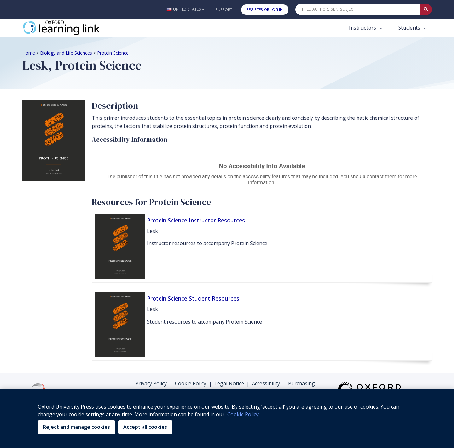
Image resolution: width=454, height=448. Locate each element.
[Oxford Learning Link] (69, 28)
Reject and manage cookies (76, 426)
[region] (227, 418)
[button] (185, 9)
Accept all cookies (145, 426)
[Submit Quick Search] (426, 9)
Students (410, 27)
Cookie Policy (190, 383)
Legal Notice (229, 383)
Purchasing (301, 383)
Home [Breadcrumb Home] (28, 53)
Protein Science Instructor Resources (196, 220)
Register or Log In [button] (265, 9)
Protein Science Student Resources (193, 298)
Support (223, 9)
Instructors (363, 27)
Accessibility (266, 383)
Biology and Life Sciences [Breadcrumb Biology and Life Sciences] (66, 53)
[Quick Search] (357, 9)
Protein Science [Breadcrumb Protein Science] (113, 53)
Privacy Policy (151, 383)
